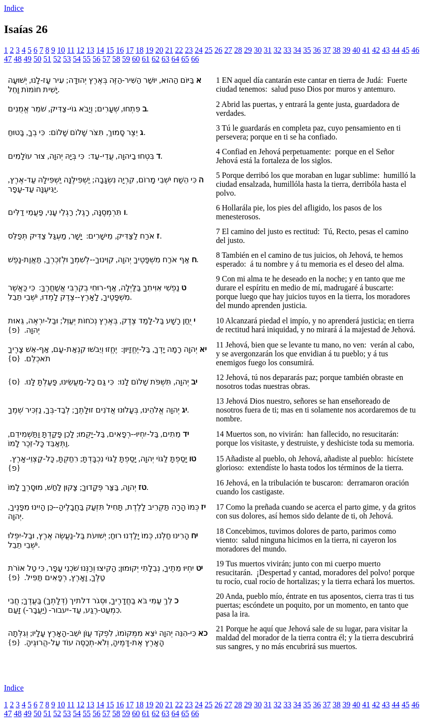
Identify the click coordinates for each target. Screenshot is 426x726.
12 (80, 50)
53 (67, 59)
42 (376, 50)
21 (169, 50)
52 (57, 59)
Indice (14, 8)
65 (185, 59)
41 (366, 50)
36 (317, 50)
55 (87, 59)
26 (218, 50)
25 (208, 50)
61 (146, 59)
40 (356, 50)
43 (386, 50)
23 (189, 50)
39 (346, 50)
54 (77, 59)
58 (116, 59)
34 (297, 50)
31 (267, 50)
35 (307, 50)
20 (159, 50)
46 (415, 50)
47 (8, 59)
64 (175, 59)
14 (100, 50)
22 (179, 50)
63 (165, 59)
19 (149, 50)
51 (47, 59)
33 (287, 50)
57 (106, 59)
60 (136, 59)
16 (120, 50)
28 (238, 50)
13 (90, 50)
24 (198, 50)
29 (248, 50)
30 (258, 50)
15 (110, 50)
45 (405, 50)
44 (395, 50)
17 (129, 50)
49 (28, 59)
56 (96, 59)
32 (277, 50)
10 (61, 50)
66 (195, 59)
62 (156, 59)
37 (326, 50)
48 (18, 59)
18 (139, 50)
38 (336, 50)
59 (126, 59)
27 (228, 50)
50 (37, 59)
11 (70, 50)
